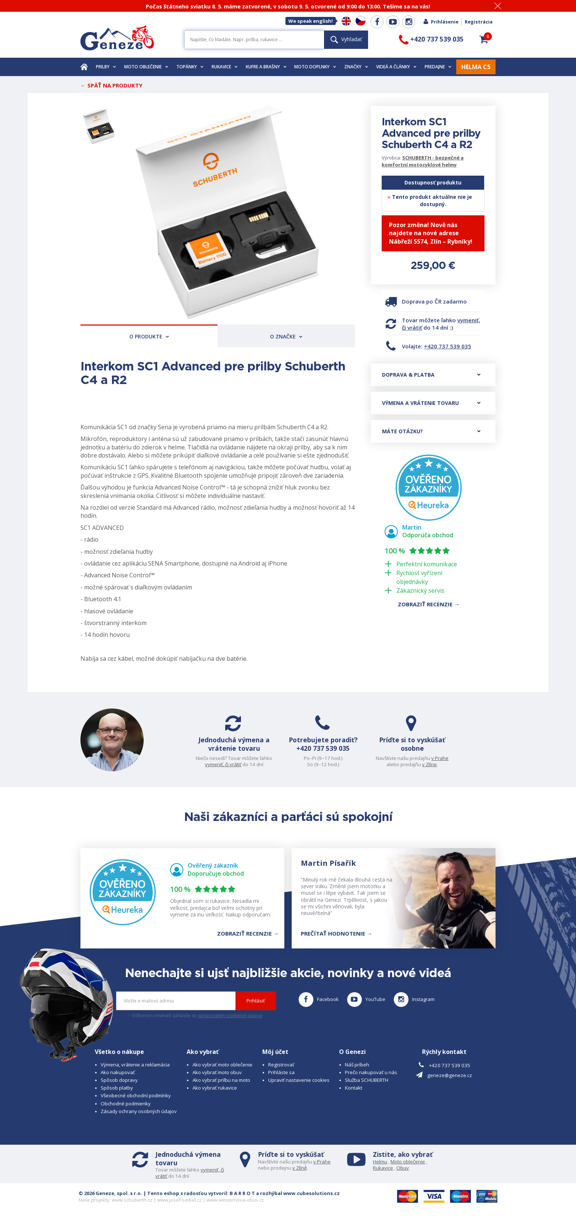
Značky (356, 67)
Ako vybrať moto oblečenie (222, 1072)
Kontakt (353, 1095)
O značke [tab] (286, 336)
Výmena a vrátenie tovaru (431, 402)
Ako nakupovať (118, 1079)
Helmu (380, 1168)
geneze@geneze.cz (449, 1082)
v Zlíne (426, 764)
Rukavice (225, 67)
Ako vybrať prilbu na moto (221, 1087)
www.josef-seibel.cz (179, 1207)
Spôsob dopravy (119, 1087)
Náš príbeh (357, 1072)
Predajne (438, 67)
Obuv (402, 1175)
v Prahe (437, 758)
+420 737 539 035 (447, 346)
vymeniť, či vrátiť (226, 764)
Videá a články (396, 67)
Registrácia (479, 21)
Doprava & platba (431, 374)
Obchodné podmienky (126, 1110)
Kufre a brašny (266, 67)
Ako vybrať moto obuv (217, 1079)
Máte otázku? (431, 431)
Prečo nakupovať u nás (371, 1079)
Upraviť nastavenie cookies (299, 1087)
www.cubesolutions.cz (311, 1200)
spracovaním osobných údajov (230, 1022)
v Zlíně (299, 1175)
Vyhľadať (346, 39)
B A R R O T (242, 1200)
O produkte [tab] (149, 336)
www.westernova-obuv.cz (235, 1207)
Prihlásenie (440, 21)
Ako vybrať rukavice (214, 1095)
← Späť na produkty (111, 85)
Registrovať (281, 1072)
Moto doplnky (315, 67)
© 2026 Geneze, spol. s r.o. (110, 1200)
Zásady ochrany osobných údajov (139, 1118)
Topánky (190, 67)
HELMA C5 (475, 67)
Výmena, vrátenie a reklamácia (135, 1072)
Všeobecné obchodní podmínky (136, 1102)
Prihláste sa (281, 1079)
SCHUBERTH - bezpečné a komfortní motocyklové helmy (423, 161)
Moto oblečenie (146, 67)
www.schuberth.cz (132, 1207)
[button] (483, 39)
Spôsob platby (117, 1095)
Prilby (106, 67)
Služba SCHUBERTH (366, 1087)
